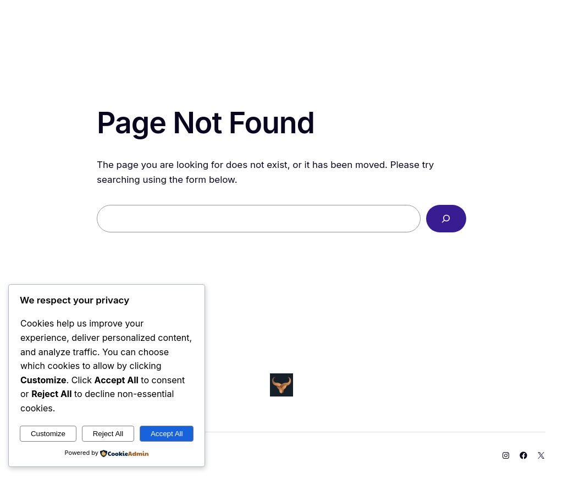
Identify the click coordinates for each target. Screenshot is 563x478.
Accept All (167, 434)
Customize (48, 434)
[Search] (446, 219)
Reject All (108, 434)
